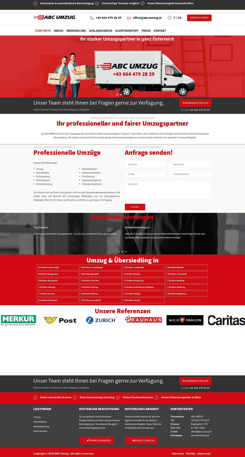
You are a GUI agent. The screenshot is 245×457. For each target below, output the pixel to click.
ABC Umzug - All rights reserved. (74, 454)
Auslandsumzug (100, 31)
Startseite (43, 31)
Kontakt (160, 31)
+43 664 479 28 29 (108, 17)
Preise (146, 31)
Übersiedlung (76, 31)
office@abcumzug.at (147, 17)
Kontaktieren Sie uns (195, 103)
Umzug (58, 31)
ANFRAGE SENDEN (199, 17)
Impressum (204, 454)
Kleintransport (127, 31)
